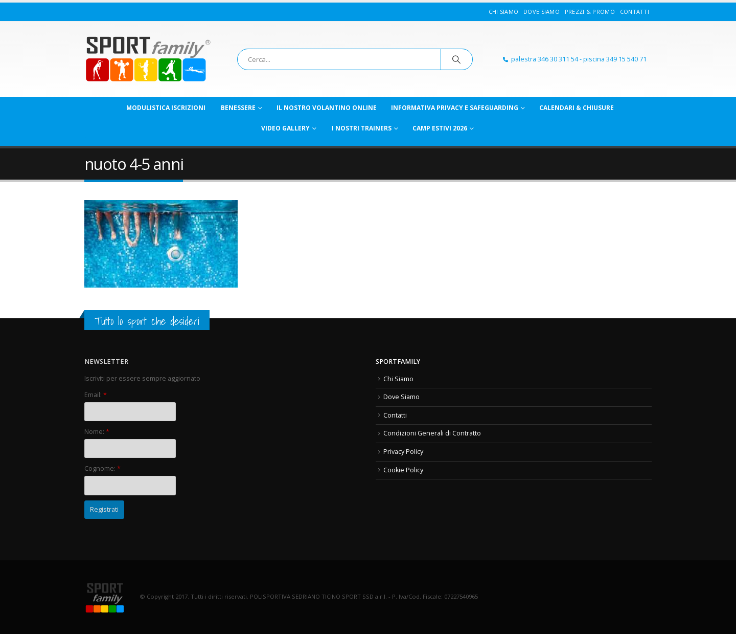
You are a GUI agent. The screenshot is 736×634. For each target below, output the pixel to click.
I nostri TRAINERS (362, 128)
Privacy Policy (403, 451)
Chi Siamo (503, 11)
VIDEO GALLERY (285, 128)
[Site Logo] (148, 59)
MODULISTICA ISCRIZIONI (165, 107)
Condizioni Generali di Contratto (432, 433)
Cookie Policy (403, 470)
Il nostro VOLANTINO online (327, 107)
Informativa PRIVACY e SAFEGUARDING (454, 107)
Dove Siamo (541, 11)
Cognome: (102, 468)
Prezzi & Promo (590, 11)
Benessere (238, 107)
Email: (95, 394)
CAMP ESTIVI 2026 (439, 128)
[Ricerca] (457, 59)
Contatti (634, 11)
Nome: (96, 431)
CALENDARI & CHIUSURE (576, 107)
